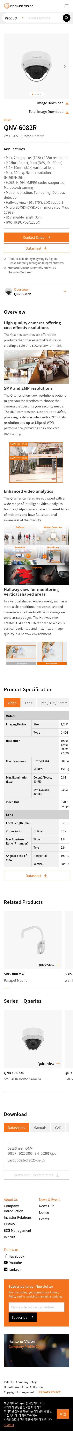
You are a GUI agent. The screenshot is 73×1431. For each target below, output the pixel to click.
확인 (63, 1414)
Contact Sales (36, 237)
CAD (58, 1127)
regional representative (48, 263)
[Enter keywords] (45, 18)
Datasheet (36, 248)
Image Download (53, 103)
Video (12, 702)
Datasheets (16, 1127)
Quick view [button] (49, 965)
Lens (28, 702)
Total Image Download (49, 111)
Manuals (40, 1127)
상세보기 (9, 1425)
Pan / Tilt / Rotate (54, 702)
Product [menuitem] (11, 18)
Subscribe (22, 1317)
